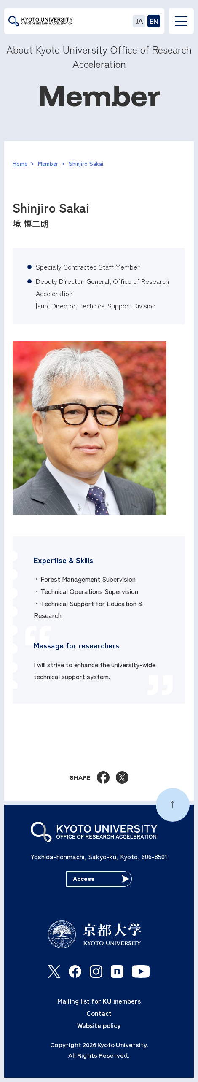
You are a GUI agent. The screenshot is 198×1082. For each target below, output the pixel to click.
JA (139, 21)
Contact (99, 1013)
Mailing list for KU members (99, 1001)
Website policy (98, 1025)
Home (20, 163)
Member (48, 163)
